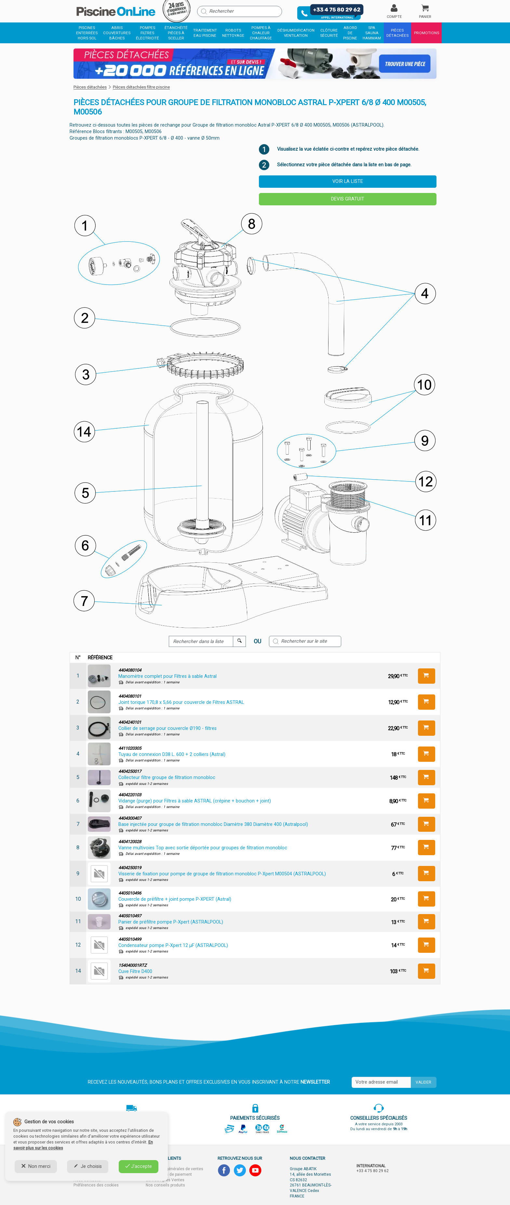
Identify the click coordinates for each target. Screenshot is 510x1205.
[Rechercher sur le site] (305, 641)
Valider (423, 1082)
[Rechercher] (239, 11)
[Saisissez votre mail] (381, 1082)
